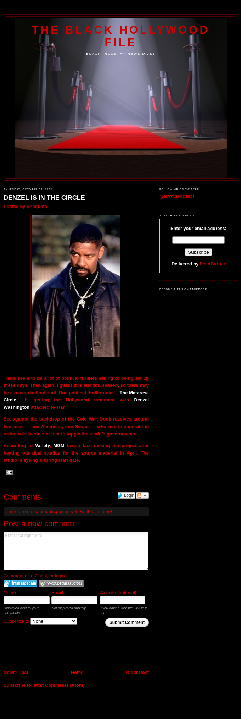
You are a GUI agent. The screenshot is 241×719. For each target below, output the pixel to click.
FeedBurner (212, 264)
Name (10, 592)
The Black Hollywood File (120, 36)
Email (57, 592)
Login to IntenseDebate (20, 583)
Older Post (137, 672)
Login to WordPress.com (61, 583)
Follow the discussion (142, 495)
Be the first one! (96, 511)
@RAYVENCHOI (176, 196)
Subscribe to (40, 621)
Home (77, 672)
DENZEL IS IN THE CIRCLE (44, 197)
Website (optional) (118, 592)
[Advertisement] (45, 653)
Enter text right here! (76, 551)
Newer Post (16, 672)
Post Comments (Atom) (59, 685)
